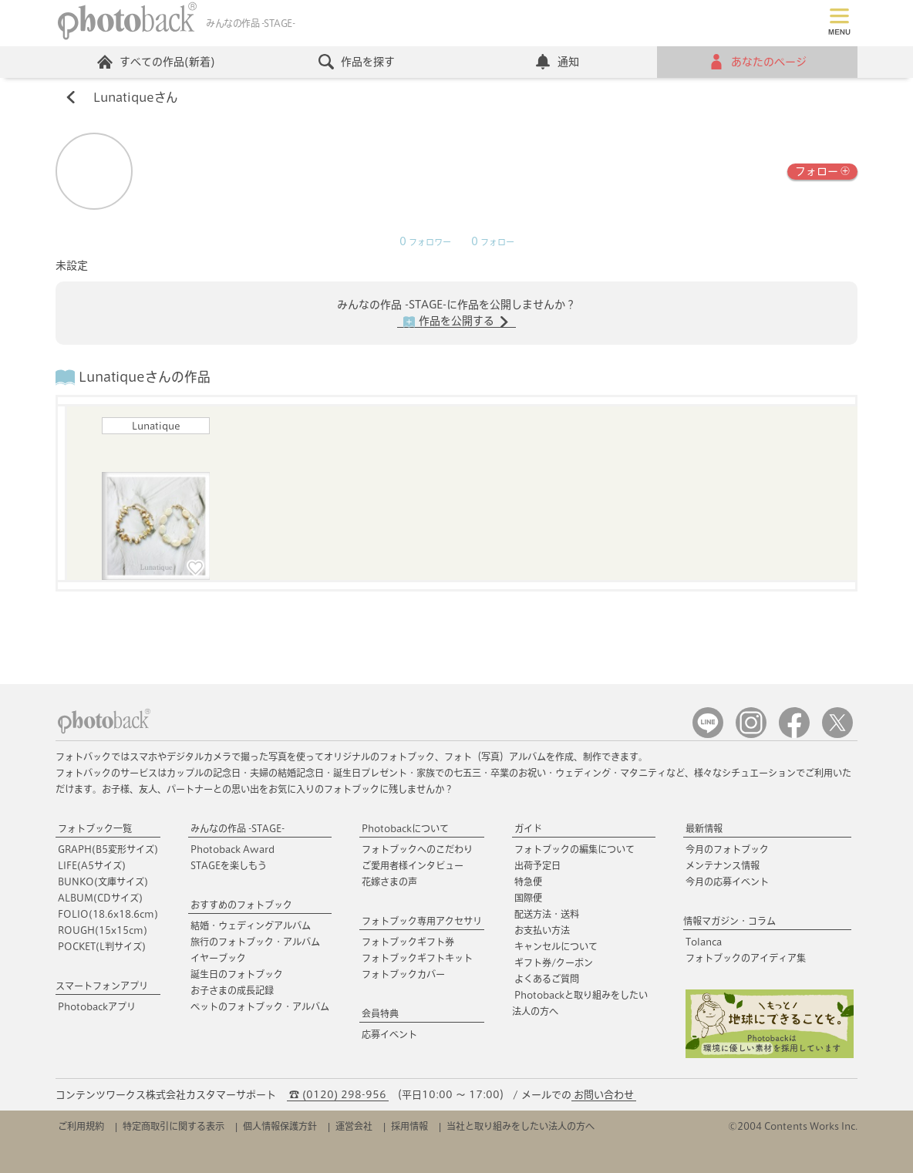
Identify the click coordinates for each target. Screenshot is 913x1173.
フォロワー (425, 242)
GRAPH (108, 849)
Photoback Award (232, 849)
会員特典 (380, 1013)
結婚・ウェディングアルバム (250, 925)
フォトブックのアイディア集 (746, 957)
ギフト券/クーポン (553, 962)
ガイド (528, 828)
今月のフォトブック (727, 849)
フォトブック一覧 (95, 828)
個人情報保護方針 (280, 1126)
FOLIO (108, 914)
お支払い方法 (542, 930)
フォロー (822, 170)
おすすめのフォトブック (241, 904)
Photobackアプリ (97, 1006)
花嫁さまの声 (389, 881)
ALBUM (100, 897)
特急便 (528, 881)
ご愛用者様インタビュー (412, 865)
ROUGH (102, 930)
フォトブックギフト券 (408, 941)
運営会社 (353, 1126)
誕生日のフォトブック (236, 974)
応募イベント (389, 1034)
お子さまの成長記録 (232, 990)
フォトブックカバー (403, 974)
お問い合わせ (604, 1095)
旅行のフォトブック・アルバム (255, 941)
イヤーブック (218, 957)
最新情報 (704, 828)
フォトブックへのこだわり (417, 849)
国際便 (528, 897)
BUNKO (103, 881)
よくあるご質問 (546, 978)
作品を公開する (456, 321)
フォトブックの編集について (574, 849)
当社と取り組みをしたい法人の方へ (520, 1126)
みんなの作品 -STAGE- (237, 828)
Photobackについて (405, 828)
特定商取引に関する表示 (173, 1126)
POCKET (102, 946)
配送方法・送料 (546, 914)
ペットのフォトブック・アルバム (259, 1006)
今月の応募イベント (727, 881)
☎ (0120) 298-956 (337, 1095)
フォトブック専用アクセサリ (422, 920)
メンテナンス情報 (723, 865)
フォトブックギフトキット (417, 957)
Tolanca (704, 941)
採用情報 (409, 1126)
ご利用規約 (81, 1126)
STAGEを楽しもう (228, 865)
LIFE (92, 865)
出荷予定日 (537, 865)
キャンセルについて (556, 946)
